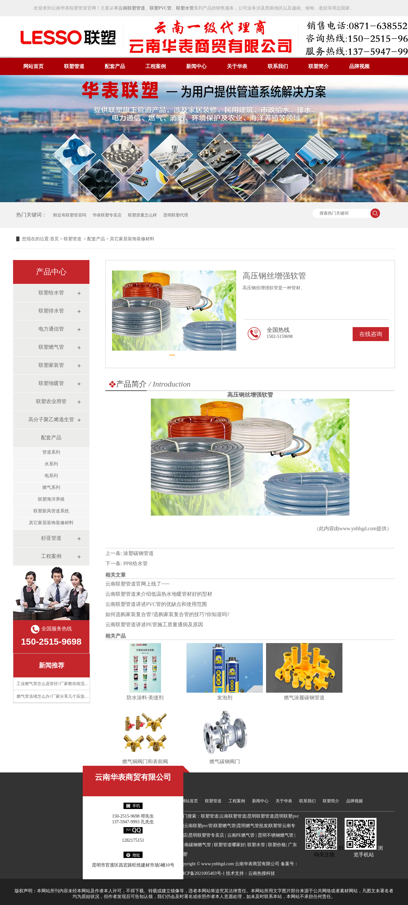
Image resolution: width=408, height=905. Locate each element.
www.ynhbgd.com (357, 528)
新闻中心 (196, 66)
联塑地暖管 (51, 383)
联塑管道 (74, 66)
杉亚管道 (51, 538)
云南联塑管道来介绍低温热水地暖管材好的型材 (158, 594)
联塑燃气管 (51, 347)
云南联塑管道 (131, 8)
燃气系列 (51, 487)
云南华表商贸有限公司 (133, 777)
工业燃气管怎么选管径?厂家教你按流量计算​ (57, 683)
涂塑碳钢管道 (138, 553)
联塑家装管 (51, 365)
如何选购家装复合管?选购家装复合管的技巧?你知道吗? (167, 614)
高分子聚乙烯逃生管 (51, 419)
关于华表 (237, 66)
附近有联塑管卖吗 (69, 215)
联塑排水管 (51, 310)
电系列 (51, 475)
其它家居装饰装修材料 (51, 522)
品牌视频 (359, 66)
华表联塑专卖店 (107, 215)
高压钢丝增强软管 (250, 395)
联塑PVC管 (161, 8)
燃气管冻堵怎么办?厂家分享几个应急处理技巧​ (59, 696)
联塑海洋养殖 (51, 499)
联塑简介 (318, 66)
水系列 (51, 464)
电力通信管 (51, 329)
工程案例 (155, 66)
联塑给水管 (51, 292)
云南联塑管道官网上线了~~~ (137, 583)
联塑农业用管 (51, 401)
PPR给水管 (135, 563)
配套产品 (115, 66)
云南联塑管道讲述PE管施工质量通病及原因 (154, 624)
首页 (54, 239)
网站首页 (33, 66)
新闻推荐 (51, 665)
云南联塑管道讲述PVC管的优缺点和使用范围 (156, 604)
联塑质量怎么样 (142, 215)
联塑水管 (185, 8)
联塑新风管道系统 (51, 511)
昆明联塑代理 (175, 215)
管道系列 (51, 452)
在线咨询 (370, 334)
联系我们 (278, 66)
